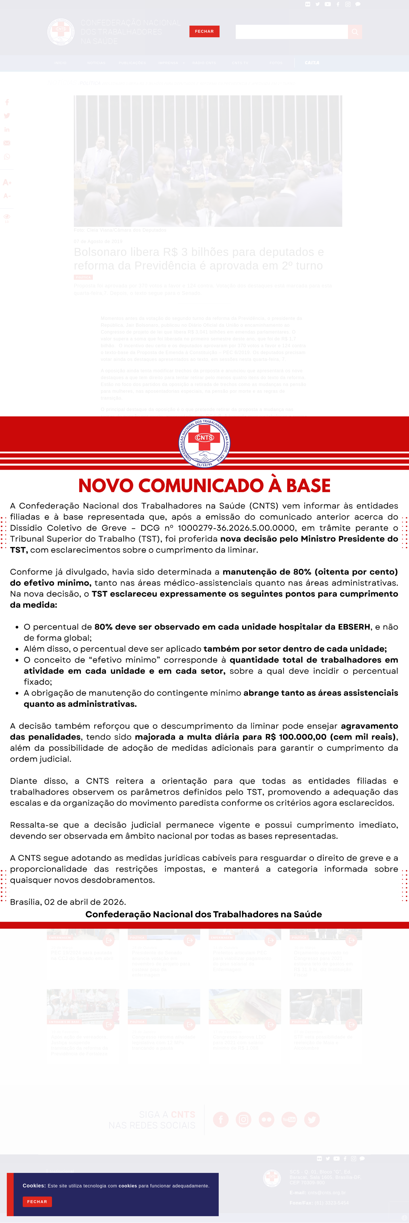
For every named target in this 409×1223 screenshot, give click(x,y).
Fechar (37, 1201)
